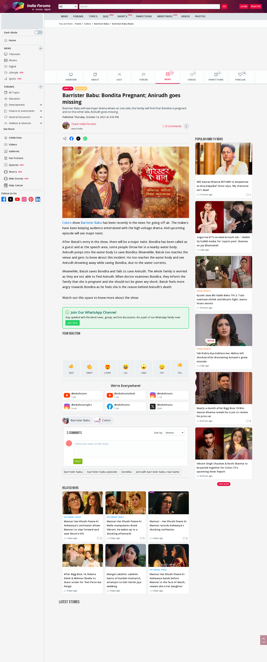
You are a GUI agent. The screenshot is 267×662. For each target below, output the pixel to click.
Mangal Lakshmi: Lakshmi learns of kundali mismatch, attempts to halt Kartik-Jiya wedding (124, 580)
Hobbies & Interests (17, 123)
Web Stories (13, 178)
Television (11, 54)
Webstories (164, 16)
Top (264, 640)
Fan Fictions (13, 158)
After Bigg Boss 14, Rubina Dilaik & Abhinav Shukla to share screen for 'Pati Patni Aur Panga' (82, 580)
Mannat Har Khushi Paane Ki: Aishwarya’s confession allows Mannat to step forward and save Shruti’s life (82, 527)
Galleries (11, 151)
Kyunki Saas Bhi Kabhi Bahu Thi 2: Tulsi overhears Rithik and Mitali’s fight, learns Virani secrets (222, 299)
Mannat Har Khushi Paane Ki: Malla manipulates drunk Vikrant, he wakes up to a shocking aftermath (124, 527)
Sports (9, 78)
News (7, 48)
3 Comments (172, 126)
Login (244, 6)
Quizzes (10, 165)
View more (223, 484)
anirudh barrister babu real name (157, 472)
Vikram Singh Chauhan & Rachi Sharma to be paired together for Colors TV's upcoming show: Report (222, 467)
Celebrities (12, 137)
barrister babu (73, 472)
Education (11, 98)
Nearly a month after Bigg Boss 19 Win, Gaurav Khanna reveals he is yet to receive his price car (222, 412)
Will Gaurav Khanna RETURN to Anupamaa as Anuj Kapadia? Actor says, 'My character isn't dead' (223, 186)
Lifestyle (10, 72)
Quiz (106, 16)
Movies (10, 60)
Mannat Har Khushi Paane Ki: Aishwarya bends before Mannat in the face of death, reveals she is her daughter (167, 580)
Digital (9, 66)
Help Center (13, 185)
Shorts (10, 171)
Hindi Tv (68, 88)
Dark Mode (23, 32)
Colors (67, 223)
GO (224, 6)
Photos (200, 16)
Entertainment (14, 104)
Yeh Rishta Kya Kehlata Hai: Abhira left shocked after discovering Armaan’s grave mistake (222, 357)
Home (9, 40)
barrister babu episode (102, 472)
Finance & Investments (19, 111)
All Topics (11, 92)
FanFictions (144, 16)
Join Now (72, 322)
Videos (10, 144)
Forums (9, 86)
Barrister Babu (91, 223)
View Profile (77, 128)
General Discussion (16, 117)
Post (78, 461)
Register (255, 6)
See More (8, 129)
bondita (127, 472)
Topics (93, 16)
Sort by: (158, 432)
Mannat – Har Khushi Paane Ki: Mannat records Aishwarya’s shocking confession (168, 525)
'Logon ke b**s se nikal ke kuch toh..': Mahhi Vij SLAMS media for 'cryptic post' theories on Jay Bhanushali (223, 241)
